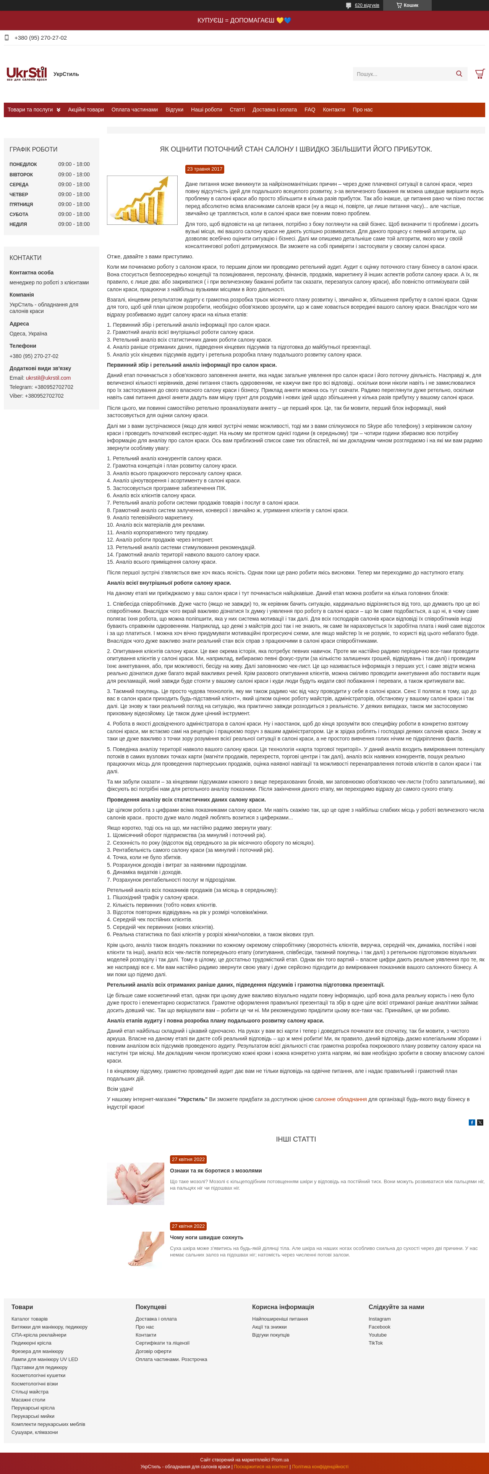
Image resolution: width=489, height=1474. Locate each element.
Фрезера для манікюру (37, 1351)
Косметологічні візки (34, 1384)
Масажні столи (28, 1400)
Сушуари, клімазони (34, 1432)
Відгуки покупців (271, 1335)
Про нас (363, 109)
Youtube (378, 1335)
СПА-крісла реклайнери (38, 1335)
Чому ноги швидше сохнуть (206, 1237)
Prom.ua (280, 1460)
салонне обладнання (341, 1099)
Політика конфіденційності (320, 1466)
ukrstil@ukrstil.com (48, 378)
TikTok (376, 1343)
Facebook (379, 1327)
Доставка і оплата (275, 109)
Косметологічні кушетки (38, 1375)
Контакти (334, 109)
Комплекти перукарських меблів (48, 1424)
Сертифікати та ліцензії (162, 1343)
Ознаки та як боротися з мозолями (216, 1171)
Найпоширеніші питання (280, 1319)
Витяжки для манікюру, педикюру (49, 1327)
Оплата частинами (135, 109)
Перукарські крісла (33, 1408)
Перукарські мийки (32, 1416)
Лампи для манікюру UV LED (44, 1359)
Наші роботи (206, 109)
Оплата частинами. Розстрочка (171, 1359)
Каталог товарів (29, 1319)
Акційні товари (86, 109)
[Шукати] (459, 74)
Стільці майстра (30, 1392)
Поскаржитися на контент (261, 1466)
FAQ (309, 109)
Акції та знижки (269, 1327)
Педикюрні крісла (31, 1343)
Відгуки (174, 109)
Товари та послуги (30, 109)
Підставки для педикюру (39, 1367)
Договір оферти (154, 1351)
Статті (237, 109)
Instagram (380, 1319)
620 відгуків (367, 5)
